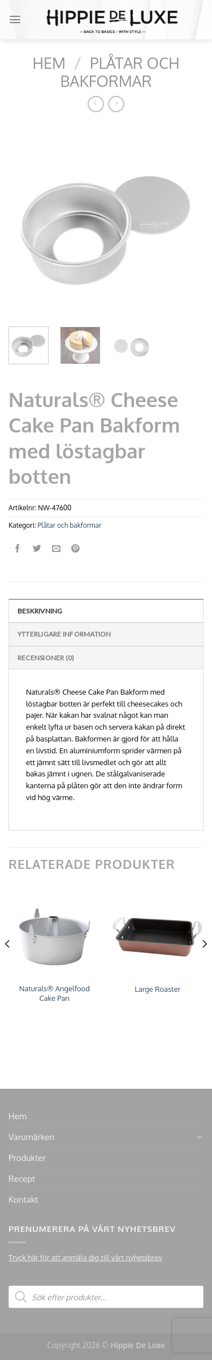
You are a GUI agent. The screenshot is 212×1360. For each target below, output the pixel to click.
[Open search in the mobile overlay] (106, 1297)
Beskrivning (40, 611)
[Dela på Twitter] (37, 549)
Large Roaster (157, 988)
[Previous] (8, 966)
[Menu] (14, 19)
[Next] (204, 966)
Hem (49, 62)
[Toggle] (199, 1137)
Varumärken (31, 1137)
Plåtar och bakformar (120, 71)
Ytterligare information (64, 634)
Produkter (27, 1158)
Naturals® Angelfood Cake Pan (54, 993)
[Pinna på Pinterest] (75, 549)
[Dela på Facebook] (18, 549)
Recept (21, 1178)
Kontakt (23, 1199)
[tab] (106, 610)
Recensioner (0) (46, 657)
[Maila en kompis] (56, 549)
